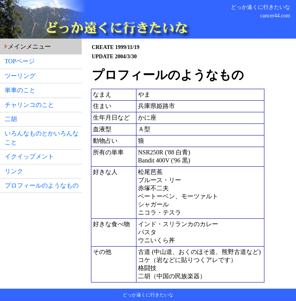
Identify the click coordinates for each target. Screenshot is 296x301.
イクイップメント (29, 156)
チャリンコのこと (29, 104)
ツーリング (20, 76)
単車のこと (20, 90)
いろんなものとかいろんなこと (42, 137)
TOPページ (20, 61)
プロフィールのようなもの (42, 185)
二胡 (11, 119)
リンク (14, 171)
